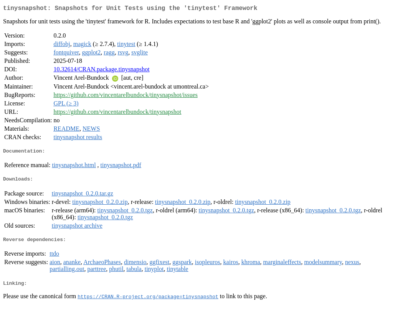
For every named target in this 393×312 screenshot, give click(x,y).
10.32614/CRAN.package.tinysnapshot (101, 70)
